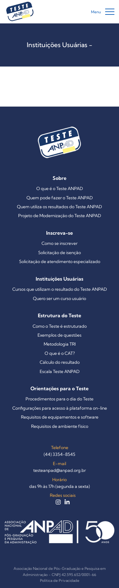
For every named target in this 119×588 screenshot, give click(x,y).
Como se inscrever (59, 243)
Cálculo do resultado (60, 362)
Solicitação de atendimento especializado (59, 261)
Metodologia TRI (60, 344)
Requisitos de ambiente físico (59, 426)
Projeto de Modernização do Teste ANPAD (59, 215)
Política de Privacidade (59, 580)
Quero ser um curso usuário (59, 298)
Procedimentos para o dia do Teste (59, 399)
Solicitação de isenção (59, 252)
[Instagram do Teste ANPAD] (58, 502)
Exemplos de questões (59, 335)
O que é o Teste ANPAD (59, 188)
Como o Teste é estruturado (60, 326)
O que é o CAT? (60, 353)
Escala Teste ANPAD (60, 371)
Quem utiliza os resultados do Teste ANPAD (59, 206)
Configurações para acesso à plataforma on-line (59, 408)
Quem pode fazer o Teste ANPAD (59, 198)
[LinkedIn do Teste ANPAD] (67, 502)
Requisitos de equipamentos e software (59, 417)
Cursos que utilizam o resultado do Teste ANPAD (59, 289)
